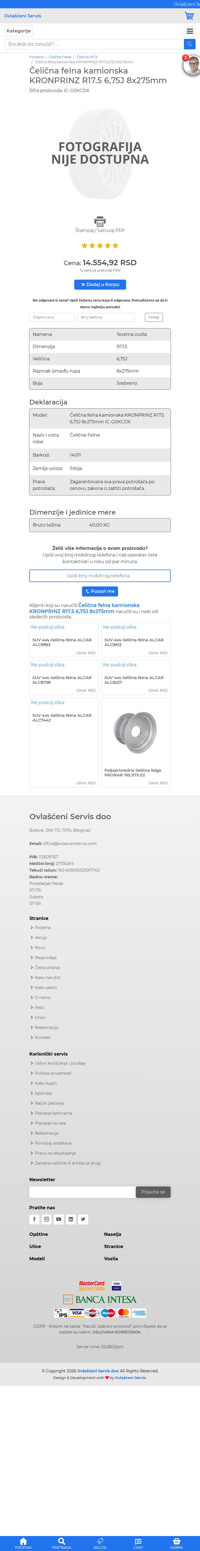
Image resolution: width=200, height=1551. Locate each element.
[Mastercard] (93, 1284)
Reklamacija (46, 1027)
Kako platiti (46, 988)
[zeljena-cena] (52, 317)
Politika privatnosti (53, 1073)
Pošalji (153, 317)
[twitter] (83, 1219)
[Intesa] (100, 1298)
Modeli (37, 1258)
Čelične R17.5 (87, 57)
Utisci (40, 1017)
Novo (40, 948)
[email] (86, 1192)
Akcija (41, 938)
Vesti (39, 1007)
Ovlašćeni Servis (22, 16)
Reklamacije (46, 1133)
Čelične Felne (60, 57)
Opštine (38, 1234)
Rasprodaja (46, 958)
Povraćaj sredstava (53, 1143)
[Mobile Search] (190, 44)
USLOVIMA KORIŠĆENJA (116, 1332)
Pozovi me (100, 591)
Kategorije (19, 31)
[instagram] (47, 1219)
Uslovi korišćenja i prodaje (60, 1063)
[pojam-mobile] (94, 44)
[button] (23, 1542)
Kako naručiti (48, 978)
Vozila (111, 1258)
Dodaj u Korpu (100, 284)
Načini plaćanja (49, 1103)
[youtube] (59, 1219)
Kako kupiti (46, 1083)
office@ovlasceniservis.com (70, 843)
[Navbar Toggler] (190, 31)
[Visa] (114, 1284)
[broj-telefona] (106, 317)
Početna (36, 57)
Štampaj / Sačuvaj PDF (100, 224)
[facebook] (34, 1219)
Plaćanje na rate (50, 1123)
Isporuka (43, 1093)
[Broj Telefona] (100, 576)
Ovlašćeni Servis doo (70, 816)
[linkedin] (71, 1219)
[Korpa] (190, 16)
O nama (42, 998)
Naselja (112, 1234)
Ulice (35, 1246)
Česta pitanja (47, 968)
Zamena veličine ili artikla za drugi (68, 1163)
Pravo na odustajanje (55, 1153)
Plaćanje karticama (53, 1113)
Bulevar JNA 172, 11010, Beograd (59, 830)
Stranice (113, 1246)
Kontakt (42, 1037)
